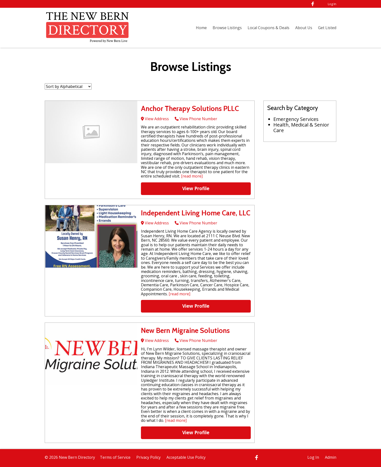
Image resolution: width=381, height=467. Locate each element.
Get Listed (327, 27)
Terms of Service (115, 457)
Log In (332, 4)
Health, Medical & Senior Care (301, 127)
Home (201, 27)
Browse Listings (227, 27)
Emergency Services (296, 119)
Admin (330, 457)
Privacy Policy (148, 457)
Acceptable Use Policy (186, 457)
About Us (303, 27)
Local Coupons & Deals (268, 27)
